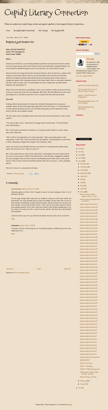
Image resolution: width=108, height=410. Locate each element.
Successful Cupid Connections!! (24, 30)
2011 (80, 388)
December (83, 164)
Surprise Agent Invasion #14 (89, 315)
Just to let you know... (86, 363)
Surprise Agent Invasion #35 (89, 252)
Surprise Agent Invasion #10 (89, 327)
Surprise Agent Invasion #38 (89, 243)
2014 (80, 155)
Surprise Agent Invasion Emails (90, 357)
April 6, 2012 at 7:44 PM (27, 225)
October (83, 170)
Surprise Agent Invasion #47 (89, 216)
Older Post (67, 269)
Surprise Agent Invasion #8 (88, 333)
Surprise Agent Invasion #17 (89, 306)
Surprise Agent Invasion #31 (89, 264)
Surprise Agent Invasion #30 (89, 267)
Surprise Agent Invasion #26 (89, 279)
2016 (80, 148)
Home (8, 30)
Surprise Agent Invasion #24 (89, 285)
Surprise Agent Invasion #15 (89, 312)
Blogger (69, 404)
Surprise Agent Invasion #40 (89, 237)
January (82, 384)
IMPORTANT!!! (85, 360)
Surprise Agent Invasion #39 (89, 240)
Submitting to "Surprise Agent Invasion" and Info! (89, 373)
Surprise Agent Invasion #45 (89, 222)
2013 (80, 158)
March (82, 192)
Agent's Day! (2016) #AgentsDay (88, 85)
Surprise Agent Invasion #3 (88, 348)
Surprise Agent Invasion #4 (88, 345)
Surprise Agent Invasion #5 (88, 342)
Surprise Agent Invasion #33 (89, 258)
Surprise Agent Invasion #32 (89, 261)
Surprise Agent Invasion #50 (89, 207)
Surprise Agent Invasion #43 (89, 228)
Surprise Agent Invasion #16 (89, 309)
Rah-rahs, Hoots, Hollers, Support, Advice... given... (89, 195)
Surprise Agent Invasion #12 (89, 321)
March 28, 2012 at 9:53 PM (30, 189)
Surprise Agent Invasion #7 (88, 336)
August (82, 176)
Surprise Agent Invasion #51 (89, 204)
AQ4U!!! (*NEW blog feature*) (90, 369)
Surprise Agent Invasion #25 (89, 282)
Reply (13, 219)
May (81, 185)
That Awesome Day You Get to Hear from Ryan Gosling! (87, 90)
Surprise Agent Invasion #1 (88, 354)
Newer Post (10, 269)
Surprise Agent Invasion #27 (89, 276)
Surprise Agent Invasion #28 (89, 273)
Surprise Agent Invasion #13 (89, 318)
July (81, 179)
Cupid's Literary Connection (46, 12)
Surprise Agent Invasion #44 (89, 225)
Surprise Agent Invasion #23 (89, 288)
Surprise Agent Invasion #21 (89, 294)
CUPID (91, 59)
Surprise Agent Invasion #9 (88, 330)
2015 (80, 152)
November (83, 167)
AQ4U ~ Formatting (86, 366)
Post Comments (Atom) (21, 272)
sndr (57, 404)
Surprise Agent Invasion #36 (89, 249)
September (83, 173)
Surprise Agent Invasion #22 (89, 291)
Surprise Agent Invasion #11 (88, 324)
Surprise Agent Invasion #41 (89, 234)
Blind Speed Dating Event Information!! (86, 108)
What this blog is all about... (88, 377)
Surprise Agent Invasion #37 (89, 246)
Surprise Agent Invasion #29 (89, 270)
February (83, 381)
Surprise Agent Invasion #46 (89, 219)
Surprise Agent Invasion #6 (88, 339)
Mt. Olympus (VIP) (57, 30)
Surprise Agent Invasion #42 (89, 231)
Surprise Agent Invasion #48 (89, 213)
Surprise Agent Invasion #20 (89, 297)
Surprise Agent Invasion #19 (89, 300)
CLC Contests (43, 30)
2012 (80, 161)
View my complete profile (84, 76)
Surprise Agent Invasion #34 (89, 255)
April (82, 189)
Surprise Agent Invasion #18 (89, 303)
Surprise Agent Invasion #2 (88, 351)
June (81, 182)
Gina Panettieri (16, 189)
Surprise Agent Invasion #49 (89, 210)
